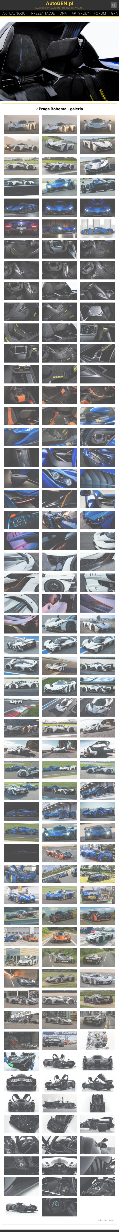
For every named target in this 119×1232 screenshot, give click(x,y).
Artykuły (80, 13)
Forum (100, 13)
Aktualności (14, 13)
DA (63, 13)
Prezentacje (43, 13)
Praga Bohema (52, 108)
